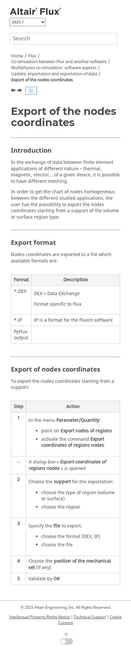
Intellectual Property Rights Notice (39, 617)
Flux (32, 56)
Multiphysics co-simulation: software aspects (53, 68)
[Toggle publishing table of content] (31, 91)
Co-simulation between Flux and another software (59, 62)
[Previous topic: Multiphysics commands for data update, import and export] (13, 91)
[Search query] (63, 38)
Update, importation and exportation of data (54, 74)
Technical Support (90, 617)
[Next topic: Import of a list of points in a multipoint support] (20, 91)
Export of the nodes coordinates (42, 80)
